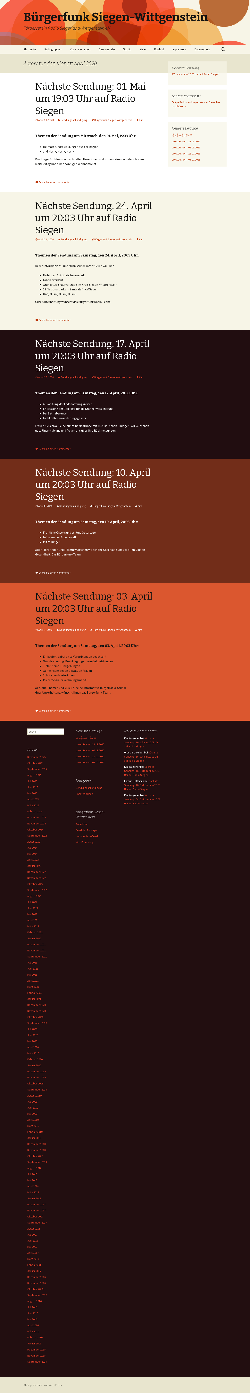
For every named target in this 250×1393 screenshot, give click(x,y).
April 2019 (33, 1119)
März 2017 (33, 1259)
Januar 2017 (34, 1271)
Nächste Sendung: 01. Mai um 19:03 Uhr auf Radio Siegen (90, 99)
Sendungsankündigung (74, 120)
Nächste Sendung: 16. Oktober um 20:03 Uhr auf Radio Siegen (142, 771)
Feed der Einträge (86, 830)
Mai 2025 (32, 793)
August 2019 (34, 1095)
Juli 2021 (32, 962)
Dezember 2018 (36, 1144)
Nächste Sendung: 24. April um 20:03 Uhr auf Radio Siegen (93, 218)
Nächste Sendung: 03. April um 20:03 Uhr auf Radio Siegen (93, 608)
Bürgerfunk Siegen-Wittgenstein (113, 120)
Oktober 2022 (35, 884)
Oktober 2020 (35, 1017)
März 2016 (33, 1331)
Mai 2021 (32, 974)
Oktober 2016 (35, 1289)
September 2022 (37, 890)
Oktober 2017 (35, 1216)
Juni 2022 (32, 908)
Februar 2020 (35, 1059)
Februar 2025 (35, 811)
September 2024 (37, 835)
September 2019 (37, 1089)
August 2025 (34, 775)
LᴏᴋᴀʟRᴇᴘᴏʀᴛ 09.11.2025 (186, 147)
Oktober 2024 (35, 829)
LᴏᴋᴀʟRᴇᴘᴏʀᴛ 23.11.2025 (186, 141)
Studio (127, 49)
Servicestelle (107, 49)
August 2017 (34, 1228)
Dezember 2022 (36, 872)
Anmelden (82, 824)
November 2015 (36, 1355)
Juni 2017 (32, 1240)
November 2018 (36, 1150)
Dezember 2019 (36, 1071)
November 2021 (36, 950)
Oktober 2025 (35, 763)
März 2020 (33, 1053)
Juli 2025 (32, 781)
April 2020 (33, 1047)
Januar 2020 (34, 1065)
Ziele (143, 49)
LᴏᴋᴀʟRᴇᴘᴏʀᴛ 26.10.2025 (186, 153)
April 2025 (33, 799)
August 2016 (34, 1301)
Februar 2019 (35, 1132)
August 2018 (34, 1168)
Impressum (179, 49)
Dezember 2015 (36, 1349)
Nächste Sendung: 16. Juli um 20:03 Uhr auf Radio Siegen (141, 742)
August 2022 (34, 896)
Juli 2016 (32, 1307)
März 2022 (33, 926)
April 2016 (33, 1325)
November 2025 (36, 757)
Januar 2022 (34, 938)
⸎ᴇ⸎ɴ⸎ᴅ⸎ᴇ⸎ (182, 135)
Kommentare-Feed (87, 836)
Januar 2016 (34, 1343)
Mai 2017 (32, 1246)
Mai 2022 (32, 914)
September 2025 (37, 769)
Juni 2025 (32, 787)
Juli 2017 (32, 1234)
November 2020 (36, 1011)
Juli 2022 (32, 902)
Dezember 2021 (36, 944)
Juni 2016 (32, 1313)
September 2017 (37, 1222)
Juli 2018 (32, 1174)
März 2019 (33, 1126)
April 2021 (33, 980)
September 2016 (37, 1295)
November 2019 (36, 1077)
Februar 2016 (35, 1337)
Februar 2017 (35, 1265)
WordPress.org (85, 842)
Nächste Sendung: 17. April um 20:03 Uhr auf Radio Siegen (92, 356)
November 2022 (36, 878)
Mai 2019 (32, 1113)
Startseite (29, 49)
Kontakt (159, 49)
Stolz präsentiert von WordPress (42, 1385)
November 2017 (36, 1210)
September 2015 (37, 1361)
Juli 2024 (32, 847)
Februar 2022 (35, 932)
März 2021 (33, 986)
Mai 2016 (32, 1319)
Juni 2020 (32, 1035)
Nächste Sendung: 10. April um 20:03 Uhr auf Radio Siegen (93, 485)
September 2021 (37, 956)
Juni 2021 (32, 968)
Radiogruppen (53, 49)
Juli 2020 (32, 1029)
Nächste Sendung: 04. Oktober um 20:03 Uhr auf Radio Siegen (142, 799)
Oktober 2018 (35, 1156)
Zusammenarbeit (80, 49)
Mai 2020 (32, 1041)
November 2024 (36, 823)
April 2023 (33, 860)
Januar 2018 (34, 1198)
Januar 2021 (34, 999)
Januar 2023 (34, 866)
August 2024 (34, 841)
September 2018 (37, 1162)
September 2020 (37, 1023)
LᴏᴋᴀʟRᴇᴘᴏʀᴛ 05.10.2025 (186, 159)
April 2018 (33, 1186)
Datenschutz (202, 49)
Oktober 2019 (35, 1083)
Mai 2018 (32, 1180)
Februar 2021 (35, 993)
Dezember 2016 (36, 1277)
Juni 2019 (32, 1107)
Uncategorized (84, 794)
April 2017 (33, 1253)
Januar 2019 (34, 1138)
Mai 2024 (32, 853)
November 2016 (36, 1283)
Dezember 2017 (36, 1204)
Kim (141, 120)
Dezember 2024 (36, 817)
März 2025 (33, 805)
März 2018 (33, 1192)
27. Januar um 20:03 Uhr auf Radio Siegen (195, 74)
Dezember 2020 (36, 1005)
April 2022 (33, 920)
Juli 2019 (32, 1101)
